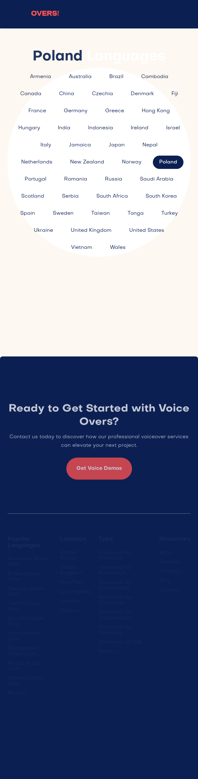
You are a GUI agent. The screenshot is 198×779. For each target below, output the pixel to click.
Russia (113, 179)
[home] (33, 14)
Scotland (32, 196)
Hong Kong (156, 111)
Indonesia (100, 128)
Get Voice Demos (99, 470)
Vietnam (81, 247)
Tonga (136, 213)
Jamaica (80, 145)
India (64, 128)
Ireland (139, 128)
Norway (131, 162)
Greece (114, 111)
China (66, 93)
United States (146, 230)
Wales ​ (118, 247)
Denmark (142, 93)
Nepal (150, 145)
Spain (27, 213)
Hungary (29, 128)
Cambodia (154, 76)
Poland (168, 162)
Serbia (70, 196)
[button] (185, 14)
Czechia (102, 93)
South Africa (112, 196)
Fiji (174, 93)
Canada (30, 93)
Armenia (40, 76)
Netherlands (36, 162)
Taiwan (100, 213)
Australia (80, 76)
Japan (117, 145)
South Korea (161, 196)
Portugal (35, 179)
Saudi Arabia (156, 179)
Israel (173, 128)
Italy (45, 145)
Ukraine (43, 230)
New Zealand (87, 162)
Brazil (116, 76)
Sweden (63, 213)
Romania (75, 179)
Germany (75, 111)
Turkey (169, 213)
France (37, 111)
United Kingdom (91, 230)
